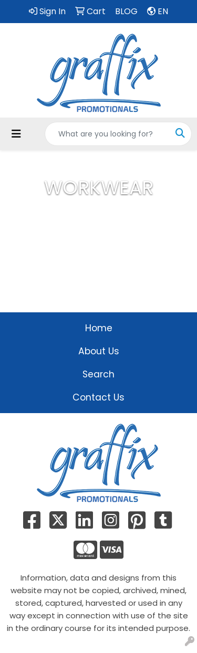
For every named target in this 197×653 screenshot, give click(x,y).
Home (98, 328)
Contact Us (98, 397)
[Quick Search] (107, 134)
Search (98, 374)
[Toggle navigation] (16, 134)
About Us (98, 351)
